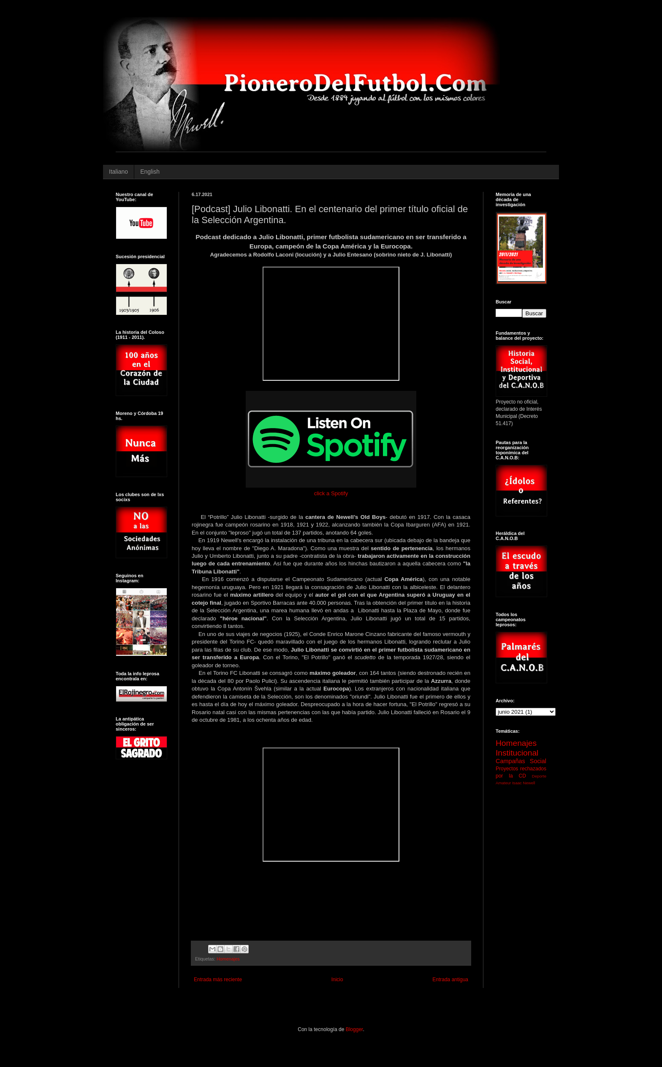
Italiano (118, 171)
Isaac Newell (523, 782)
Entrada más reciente (218, 979)
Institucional (517, 752)
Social (538, 761)
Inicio (337, 979)
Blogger (354, 1029)
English (150, 171)
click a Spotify (331, 493)
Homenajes (228, 958)
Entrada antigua (450, 979)
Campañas (510, 761)
